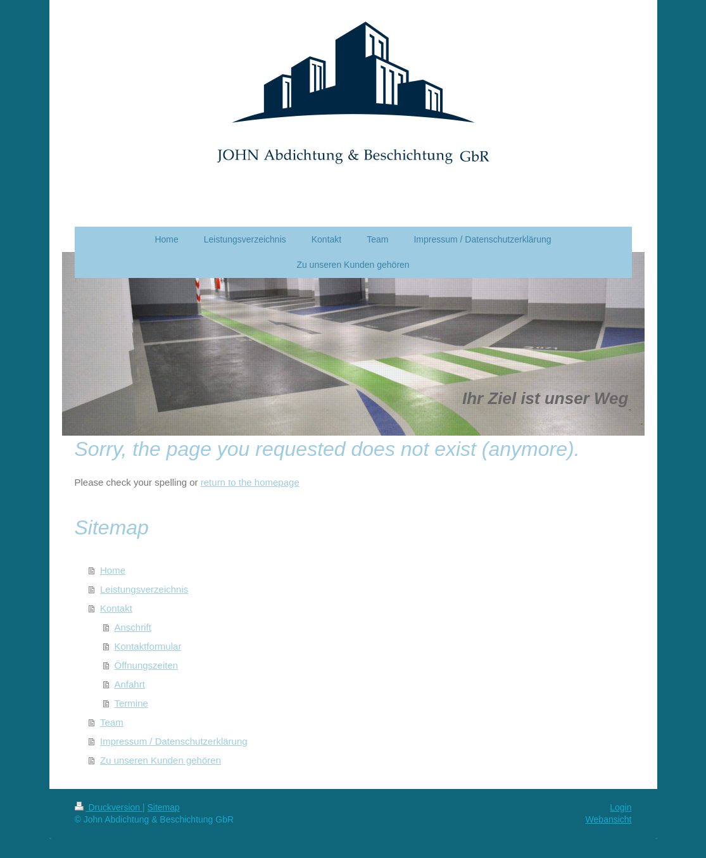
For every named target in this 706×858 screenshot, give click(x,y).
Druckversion (108, 807)
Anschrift (133, 627)
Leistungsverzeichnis (144, 589)
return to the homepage (250, 482)
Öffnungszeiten (147, 665)
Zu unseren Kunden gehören (160, 760)
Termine (131, 703)
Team (111, 722)
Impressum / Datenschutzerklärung (174, 741)
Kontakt (116, 608)
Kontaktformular (148, 646)
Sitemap (164, 807)
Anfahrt (130, 684)
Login (620, 807)
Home (112, 570)
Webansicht (609, 819)
